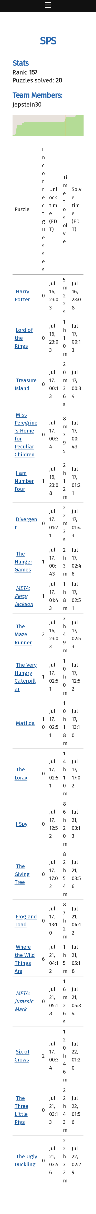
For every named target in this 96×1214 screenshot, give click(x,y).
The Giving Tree (22, 874)
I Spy (21, 824)
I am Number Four (24, 481)
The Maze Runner (23, 634)
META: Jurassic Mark (24, 1001)
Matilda (25, 723)
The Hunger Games (23, 561)
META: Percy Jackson (24, 596)
